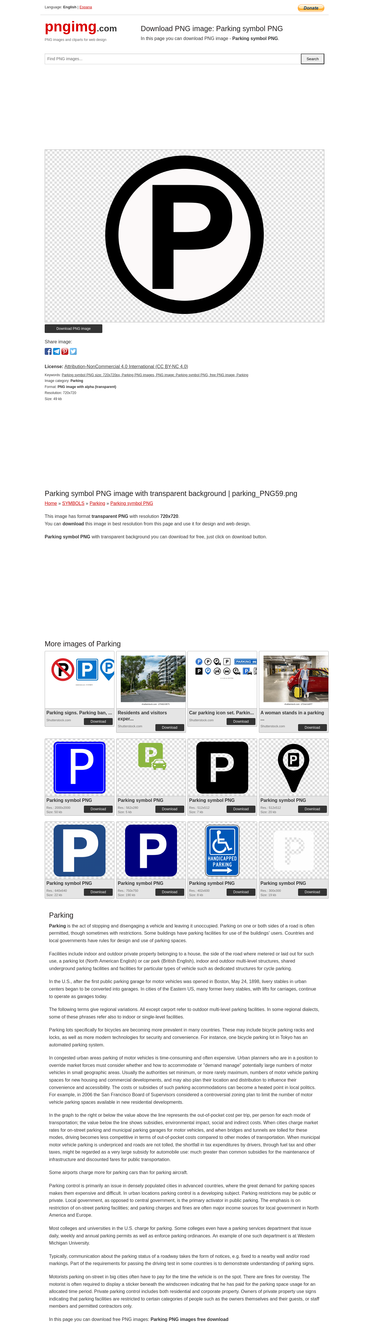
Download (98, 722)
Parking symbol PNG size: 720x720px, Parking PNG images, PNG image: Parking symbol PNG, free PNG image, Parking (155, 375)
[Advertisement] (184, 109)
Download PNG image (74, 329)
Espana (86, 7)
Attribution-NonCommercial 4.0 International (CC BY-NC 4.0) (126, 366)
